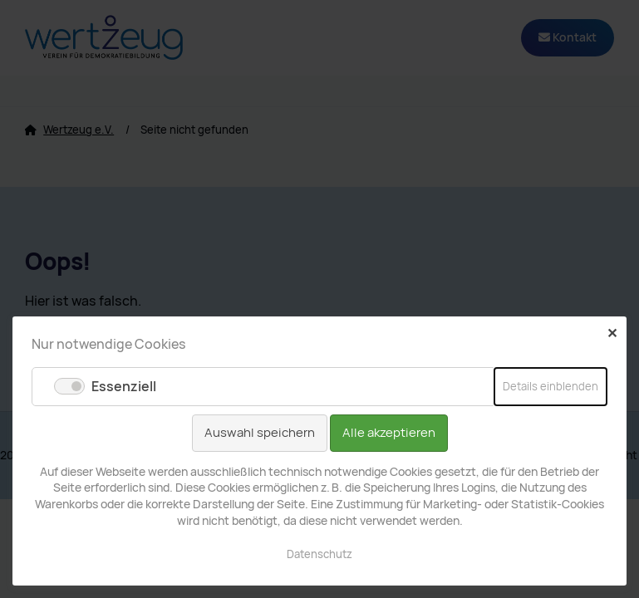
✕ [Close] (612, 333)
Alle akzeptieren (388, 432)
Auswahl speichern (259, 432)
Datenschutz (319, 554)
